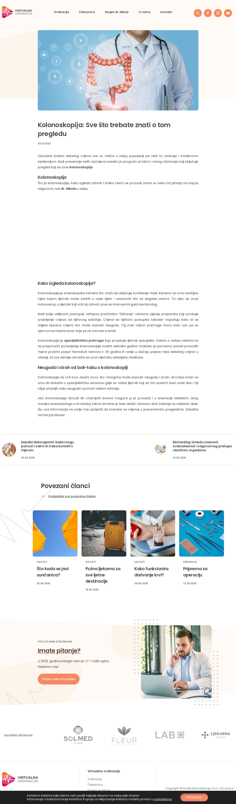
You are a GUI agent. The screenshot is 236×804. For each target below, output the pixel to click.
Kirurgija (190, 562)
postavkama (163, 799)
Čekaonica (41, 12)
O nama (98, 12)
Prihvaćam (194, 797)
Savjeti (42, 562)
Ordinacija (15, 12)
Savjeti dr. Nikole (71, 12)
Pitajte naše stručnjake (58, 679)
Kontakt (120, 12)
